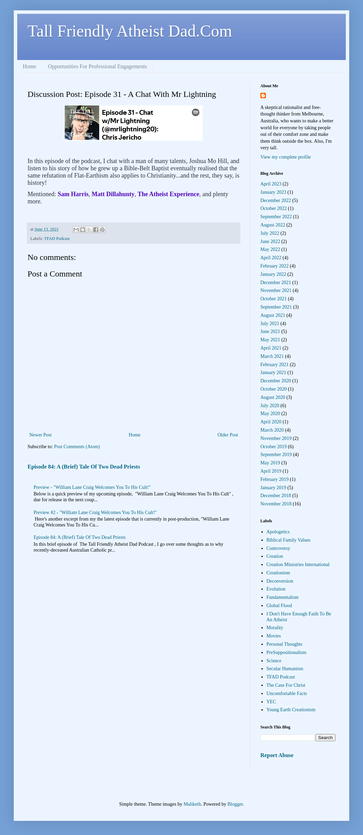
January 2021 (273, 372)
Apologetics (278, 531)
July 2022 (269, 233)
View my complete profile (285, 157)
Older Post (228, 434)
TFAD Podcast (57, 238)
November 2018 (276, 503)
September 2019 (276, 454)
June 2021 (270, 331)
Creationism (278, 572)
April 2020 (270, 421)
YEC (271, 701)
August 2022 (272, 225)
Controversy (278, 548)
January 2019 (273, 487)
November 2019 (276, 438)
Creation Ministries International (298, 564)
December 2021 (275, 282)
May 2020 (270, 413)
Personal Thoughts (284, 644)
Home (29, 66)
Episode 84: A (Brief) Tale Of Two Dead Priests (84, 466)
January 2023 (273, 192)
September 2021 (276, 307)
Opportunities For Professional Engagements (97, 66)
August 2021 (272, 315)
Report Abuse (276, 755)
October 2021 (273, 298)
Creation (275, 556)
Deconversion (280, 581)
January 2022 (273, 274)
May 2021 (270, 339)
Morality (275, 627)
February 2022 (274, 266)
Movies (274, 635)
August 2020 (272, 397)
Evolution (276, 589)
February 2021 (274, 364)
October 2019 (273, 446)
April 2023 (270, 184)
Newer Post (40, 434)
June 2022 (270, 241)
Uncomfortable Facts (287, 693)
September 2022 (276, 216)
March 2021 (272, 356)
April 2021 (270, 348)
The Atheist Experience (168, 194)
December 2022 (275, 200)
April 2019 (270, 471)
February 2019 (274, 479)
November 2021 (276, 290)
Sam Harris (73, 194)
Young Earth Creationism (291, 709)
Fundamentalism (283, 597)
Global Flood (279, 605)
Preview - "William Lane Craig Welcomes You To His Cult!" (92, 487)
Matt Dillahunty (113, 194)
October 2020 (273, 389)
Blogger (234, 804)
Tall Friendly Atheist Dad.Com (130, 31)
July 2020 (269, 405)
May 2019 (270, 462)
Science (274, 660)
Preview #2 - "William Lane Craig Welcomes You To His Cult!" (95, 512)
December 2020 (275, 380)
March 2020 (272, 430)
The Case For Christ (286, 685)
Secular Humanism (285, 668)
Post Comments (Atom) (77, 446)
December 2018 (275, 495)
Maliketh (192, 804)
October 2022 (273, 208)
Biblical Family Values (289, 540)
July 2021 (269, 323)
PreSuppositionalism (287, 652)
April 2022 (270, 257)
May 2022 (270, 249)
